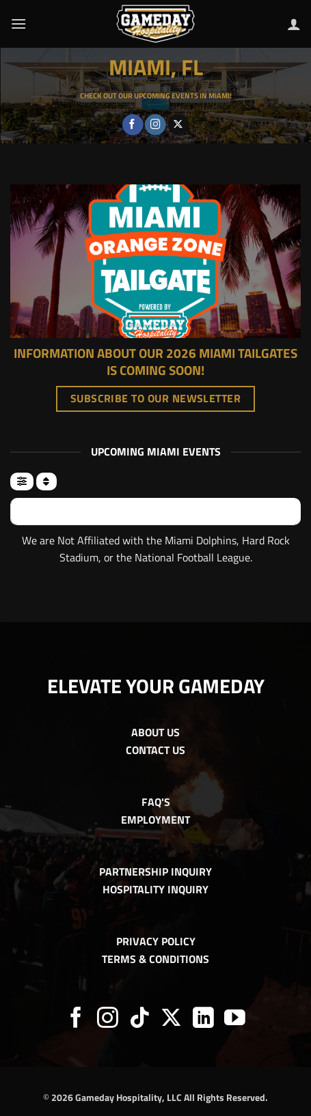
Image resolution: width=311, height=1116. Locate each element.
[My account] (294, 24)
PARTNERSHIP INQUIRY (155, 871)
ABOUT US (155, 732)
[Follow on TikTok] (139, 1019)
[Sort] (46, 481)
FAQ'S (155, 802)
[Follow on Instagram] (155, 124)
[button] (18, 23)
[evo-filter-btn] (21, 481)
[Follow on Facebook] (133, 124)
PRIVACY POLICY (155, 941)
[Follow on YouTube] (234, 1019)
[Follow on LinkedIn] (203, 1019)
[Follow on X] (178, 124)
